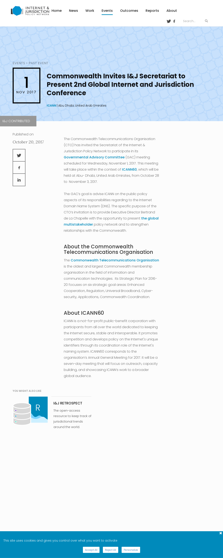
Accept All (91, 550)
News (73, 10)
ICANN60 (129, 169)
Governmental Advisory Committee (94, 157)
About (171, 10)
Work (89, 10)
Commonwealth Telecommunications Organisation (115, 260)
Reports (152, 10)
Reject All (110, 550)
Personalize (131, 550)
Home (57, 10)
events (19, 63)
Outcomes (129, 10)
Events (107, 10)
